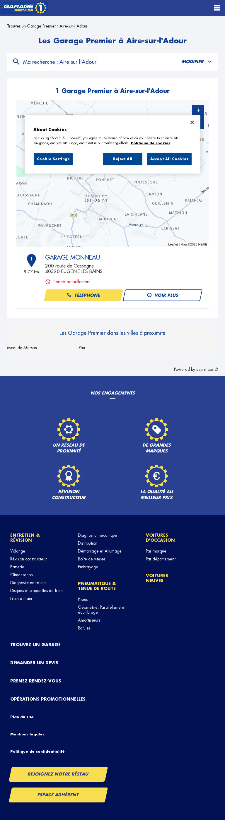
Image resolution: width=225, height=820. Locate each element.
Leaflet (173, 244)
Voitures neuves (157, 578)
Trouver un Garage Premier (31, 26)
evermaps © (207, 369)
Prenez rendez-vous (35, 681)
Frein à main (21, 598)
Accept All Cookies (169, 159)
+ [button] (198, 111)
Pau (82, 348)
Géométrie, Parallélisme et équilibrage (101, 609)
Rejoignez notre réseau (58, 774)
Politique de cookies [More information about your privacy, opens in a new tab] (150, 143)
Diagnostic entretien (28, 583)
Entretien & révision (25, 537)
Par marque (156, 551)
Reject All (122, 159)
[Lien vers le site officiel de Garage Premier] (24, 8)
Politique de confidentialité (37, 751)
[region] (112, 144)
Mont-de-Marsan (22, 348)
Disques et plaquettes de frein (36, 591)
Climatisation (21, 575)
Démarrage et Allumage (100, 551)
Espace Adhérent (58, 795)
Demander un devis (34, 663)
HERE (202, 244)
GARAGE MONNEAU (72, 257)
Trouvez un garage (35, 645)
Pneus (83, 599)
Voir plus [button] (162, 295)
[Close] (192, 122)
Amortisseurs (89, 620)
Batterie (17, 567)
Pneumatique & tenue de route (97, 586)
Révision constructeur (28, 559)
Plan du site (22, 717)
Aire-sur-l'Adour (73, 26)
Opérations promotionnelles (48, 699)
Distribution (87, 543)
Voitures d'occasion (160, 537)
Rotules (84, 628)
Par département (160, 559)
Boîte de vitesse (91, 559)
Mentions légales (27, 734)
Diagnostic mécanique (97, 535)
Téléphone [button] (83, 295)
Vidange (17, 551)
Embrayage (88, 567)
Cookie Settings (53, 159)
